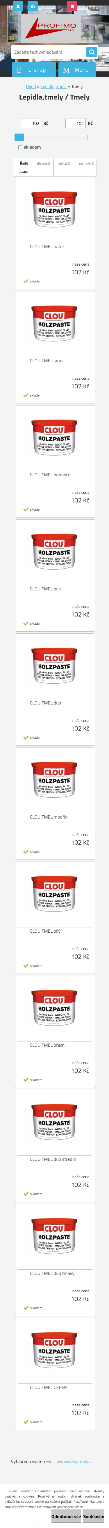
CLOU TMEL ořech (47, 1045)
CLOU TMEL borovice (50, 474)
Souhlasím (93, 1516)
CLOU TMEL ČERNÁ (49, 1387)
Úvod (31, 86)
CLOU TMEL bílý (45, 930)
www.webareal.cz (73, 1461)
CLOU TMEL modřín (49, 816)
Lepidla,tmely (54, 86)
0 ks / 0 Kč (87, 7)
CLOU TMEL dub (45, 702)
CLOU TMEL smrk (47, 360)
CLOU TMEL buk (45, 588)
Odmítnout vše (66, 1516)
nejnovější (86, 163)
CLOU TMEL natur (47, 246)
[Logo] (51, 28)
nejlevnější (42, 163)
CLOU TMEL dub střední (53, 1159)
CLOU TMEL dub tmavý (52, 1273)
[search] (91, 52)
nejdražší (63, 163)
